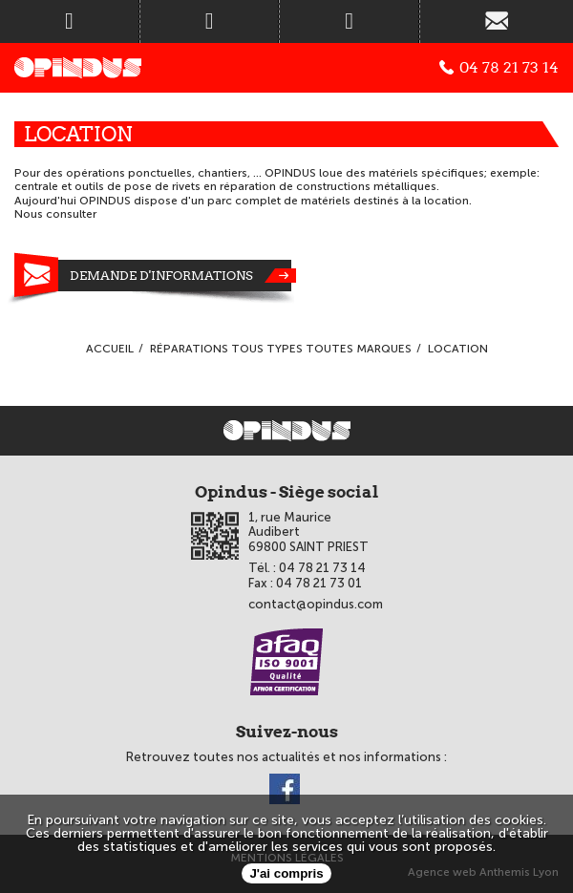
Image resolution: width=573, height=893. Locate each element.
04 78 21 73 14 (499, 67)
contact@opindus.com (315, 604)
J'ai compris (286, 873)
